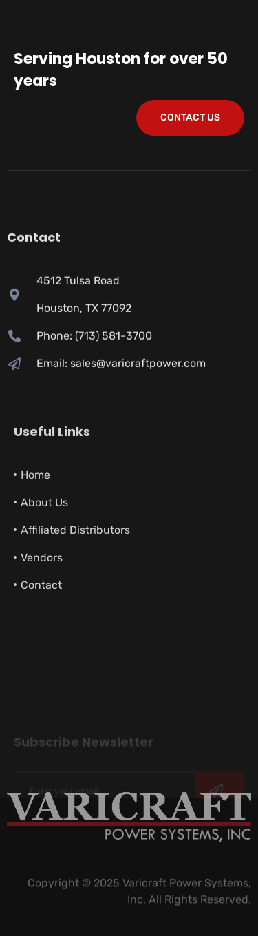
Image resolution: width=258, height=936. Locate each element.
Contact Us (190, 117)
